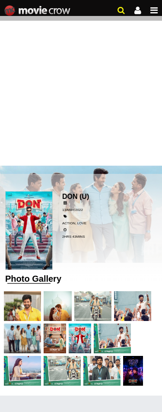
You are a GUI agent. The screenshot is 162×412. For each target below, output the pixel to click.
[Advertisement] (81, 85)
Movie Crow (38, 10)
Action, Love (74, 223)
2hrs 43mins (73, 237)
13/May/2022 (72, 210)
